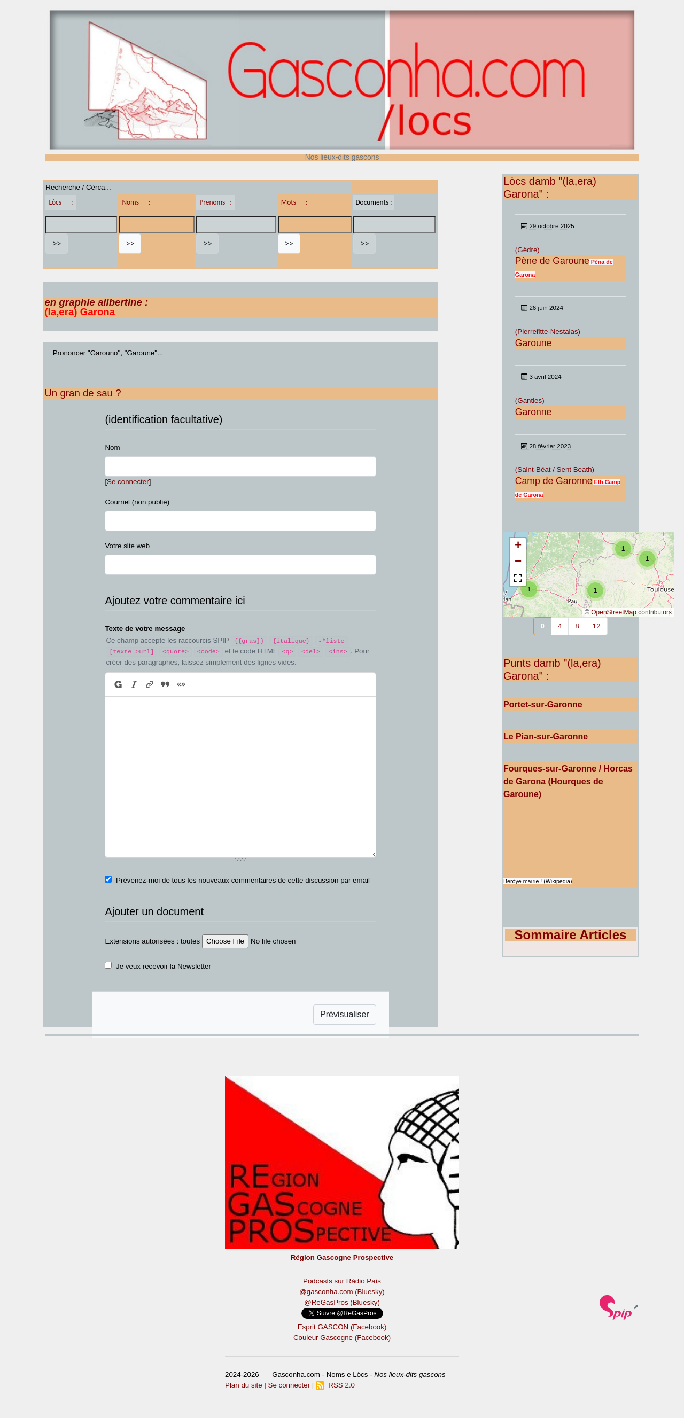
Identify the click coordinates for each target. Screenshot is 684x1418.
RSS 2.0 (335, 1385)
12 (597, 626)
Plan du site (243, 1385)
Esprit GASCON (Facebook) (342, 1327)
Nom (112, 447)
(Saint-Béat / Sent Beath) (554, 469)
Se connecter (128, 482)
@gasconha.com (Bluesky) (341, 1292)
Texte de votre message (145, 629)
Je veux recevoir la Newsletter (163, 966)
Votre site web (127, 546)
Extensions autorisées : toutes (152, 941)
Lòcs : (61, 202)
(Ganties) (530, 400)
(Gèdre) (527, 250)
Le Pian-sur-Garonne (545, 736)
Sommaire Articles (571, 935)
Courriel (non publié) (137, 502)
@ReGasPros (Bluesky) (342, 1302)
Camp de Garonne (554, 481)
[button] (529, 589)
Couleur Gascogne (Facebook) (342, 1338)
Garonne (533, 412)
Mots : (294, 202)
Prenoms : (215, 202)
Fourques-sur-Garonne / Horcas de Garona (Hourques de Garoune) (568, 781)
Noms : (136, 202)
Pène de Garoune (552, 260)
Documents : (373, 202)
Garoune (533, 343)
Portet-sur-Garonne (542, 704)
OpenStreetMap (613, 612)
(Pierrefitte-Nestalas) (547, 332)
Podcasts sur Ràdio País (342, 1281)
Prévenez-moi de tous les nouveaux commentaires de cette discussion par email (243, 880)
